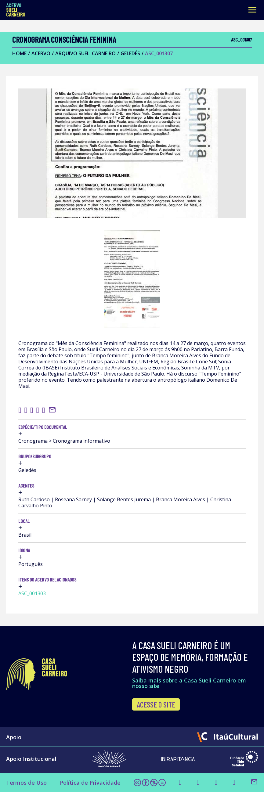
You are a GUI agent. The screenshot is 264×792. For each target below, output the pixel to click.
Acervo (40, 53)
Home (19, 53)
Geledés (130, 53)
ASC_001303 (32, 593)
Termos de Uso (26, 782)
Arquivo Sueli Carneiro (85, 53)
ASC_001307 (159, 53)
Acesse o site (156, 704)
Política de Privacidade (90, 782)
